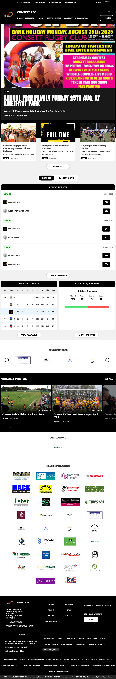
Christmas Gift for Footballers (78, 665)
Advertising (70, 638)
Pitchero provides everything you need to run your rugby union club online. (21, 642)
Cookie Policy (80, 644)
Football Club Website (36, 659)
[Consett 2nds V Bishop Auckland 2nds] (26, 399)
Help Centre (49, 638)
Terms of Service (51, 644)
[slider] (5, 427)
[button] (20, 18)
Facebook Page (23, 3)
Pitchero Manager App (9, 665)
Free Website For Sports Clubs (14, 659)
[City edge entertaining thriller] (97, 132)
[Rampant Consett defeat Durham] (58, 132)
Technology (92, 638)
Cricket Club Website (53, 659)
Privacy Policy (66, 644)
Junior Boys (66, 178)
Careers (81, 638)
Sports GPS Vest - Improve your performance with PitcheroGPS (42, 665)
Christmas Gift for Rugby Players (103, 665)
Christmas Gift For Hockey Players (58, 671)
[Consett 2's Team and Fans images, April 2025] (77, 399)
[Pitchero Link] (108, 3)
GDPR (102, 638)
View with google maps (19, 626)
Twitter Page (70, 3)
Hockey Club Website (71, 659)
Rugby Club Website (89, 659)
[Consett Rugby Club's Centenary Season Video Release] (18, 132)
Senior (46, 178)
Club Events (39, 3)
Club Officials (55, 3)
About (59, 638)
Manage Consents (96, 644)
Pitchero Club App (105, 659)
